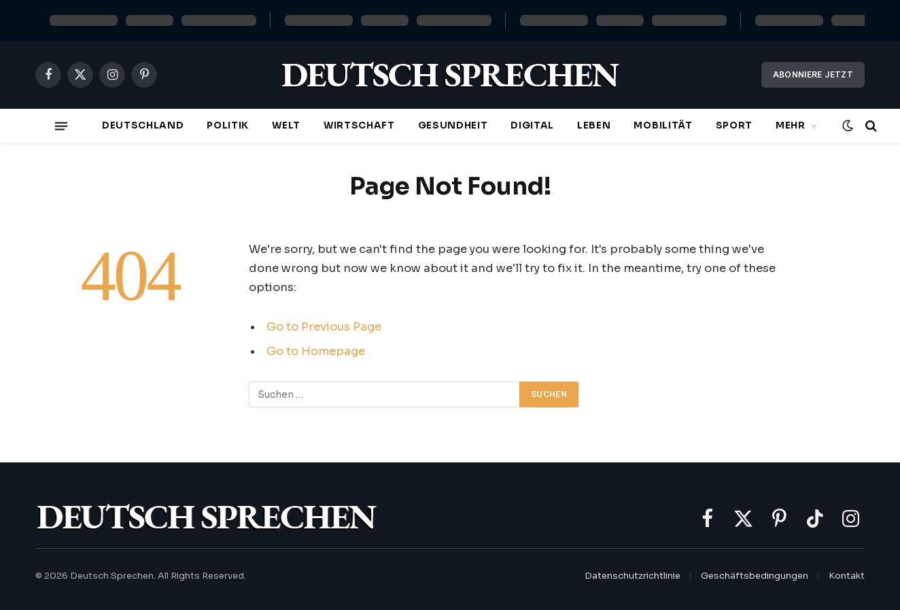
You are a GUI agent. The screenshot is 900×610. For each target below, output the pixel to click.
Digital (532, 125)
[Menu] (61, 126)
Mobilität (663, 125)
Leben (593, 125)
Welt (286, 125)
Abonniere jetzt (813, 74)
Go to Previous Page (323, 327)
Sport (734, 125)
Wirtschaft (359, 125)
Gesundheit (453, 125)
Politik (228, 125)
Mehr (791, 125)
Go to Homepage (315, 351)
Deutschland (143, 125)
